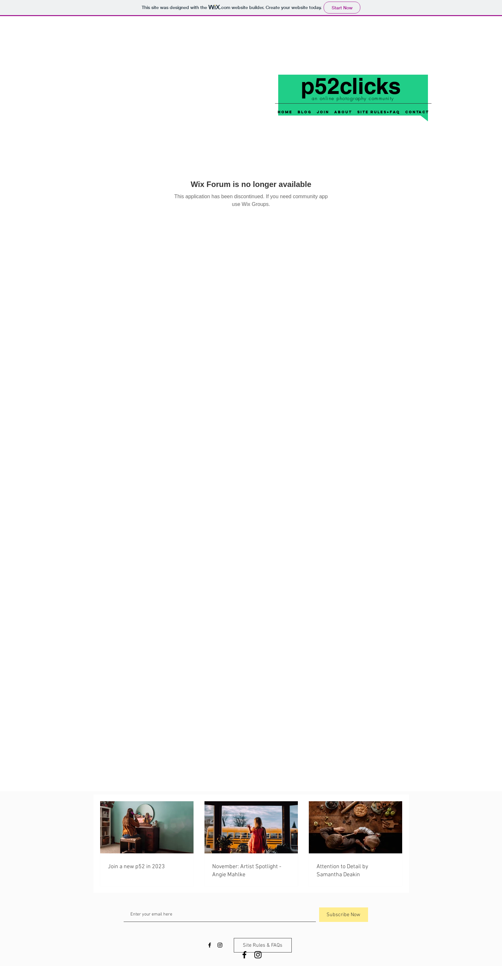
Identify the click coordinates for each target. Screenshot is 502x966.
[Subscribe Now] (343, 914)
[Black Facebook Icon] (244, 955)
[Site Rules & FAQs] (263, 945)
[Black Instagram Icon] (258, 955)
